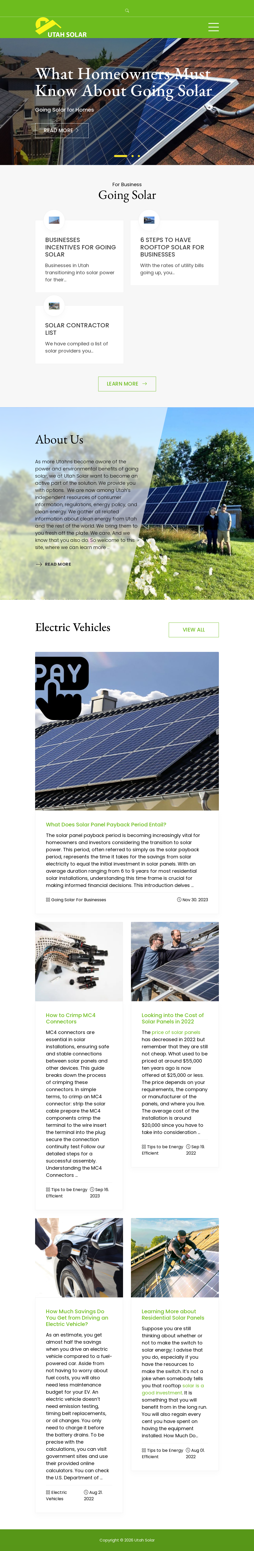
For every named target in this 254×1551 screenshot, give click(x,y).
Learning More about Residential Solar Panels (173, 1314)
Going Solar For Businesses (78, 900)
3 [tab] (139, 156)
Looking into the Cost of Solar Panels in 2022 (173, 1018)
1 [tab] (120, 156)
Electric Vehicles (56, 1495)
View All (194, 629)
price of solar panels (176, 1032)
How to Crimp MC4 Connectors (71, 1018)
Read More (62, 130)
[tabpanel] (127, 101)
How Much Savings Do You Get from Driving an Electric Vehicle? (77, 1318)
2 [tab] (132, 156)
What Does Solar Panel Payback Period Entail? (106, 824)
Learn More (127, 383)
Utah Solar (144, 1540)
